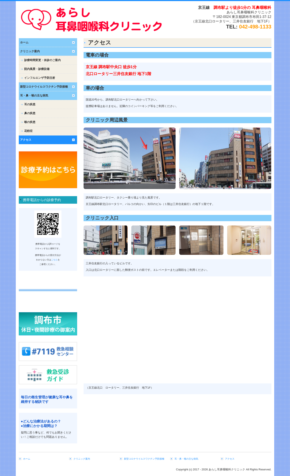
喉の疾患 (29, 122)
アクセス (25, 139)
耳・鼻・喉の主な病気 (34, 95)
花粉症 (28, 130)
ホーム (24, 42)
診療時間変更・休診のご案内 (42, 60)
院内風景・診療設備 (36, 69)
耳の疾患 (29, 104)
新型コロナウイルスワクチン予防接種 (44, 86)
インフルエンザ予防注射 (39, 77)
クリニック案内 (30, 51)
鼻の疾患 (29, 113)
